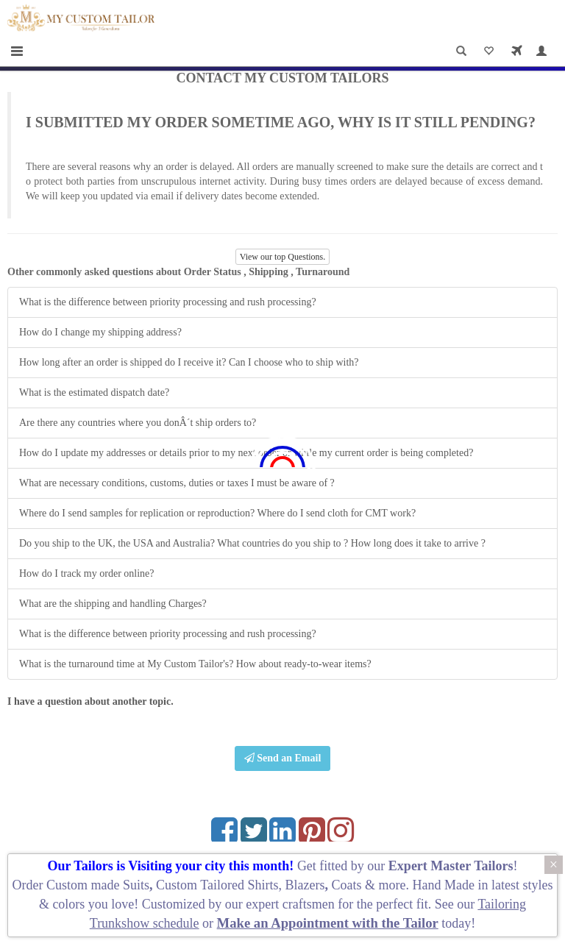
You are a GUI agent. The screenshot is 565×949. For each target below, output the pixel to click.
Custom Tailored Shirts (217, 885)
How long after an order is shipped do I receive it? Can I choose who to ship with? (189, 362)
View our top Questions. (283, 257)
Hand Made (443, 885)
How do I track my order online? (86, 573)
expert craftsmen (290, 904)
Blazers (304, 885)
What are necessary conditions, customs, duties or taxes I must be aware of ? (177, 482)
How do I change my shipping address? (100, 332)
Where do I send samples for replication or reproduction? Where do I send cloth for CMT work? (217, 513)
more (391, 885)
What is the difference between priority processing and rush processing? (167, 302)
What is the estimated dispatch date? (94, 392)
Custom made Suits (97, 885)
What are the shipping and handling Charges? (113, 603)
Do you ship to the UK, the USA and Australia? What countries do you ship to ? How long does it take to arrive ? (252, 543)
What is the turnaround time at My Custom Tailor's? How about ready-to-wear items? (195, 663)
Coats (348, 885)
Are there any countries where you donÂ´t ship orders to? (137, 422)
